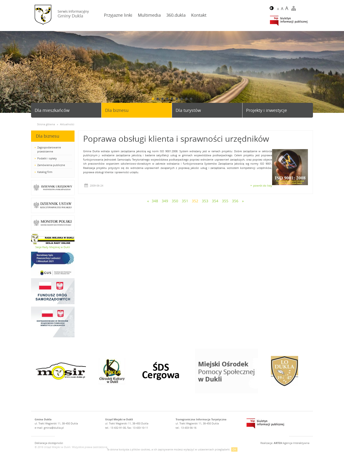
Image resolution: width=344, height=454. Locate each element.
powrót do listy (262, 185)
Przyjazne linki (118, 15)
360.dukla (176, 15)
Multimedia (149, 15)
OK (234, 449)
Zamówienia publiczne (51, 165)
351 (185, 200)
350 (175, 200)
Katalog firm (44, 172)
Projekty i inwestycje (266, 110)
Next (338, 72)
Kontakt (198, 15)
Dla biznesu (117, 110)
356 (235, 200)
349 (165, 200)
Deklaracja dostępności (49, 443)
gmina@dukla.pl (54, 427)
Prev (5, 72)
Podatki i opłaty (47, 158)
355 (225, 200)
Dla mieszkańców (52, 110)
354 (215, 200)
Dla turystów (188, 110)
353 (205, 200)
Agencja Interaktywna (291, 443)
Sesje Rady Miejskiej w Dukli (52, 247)
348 (155, 200)
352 (195, 200)
